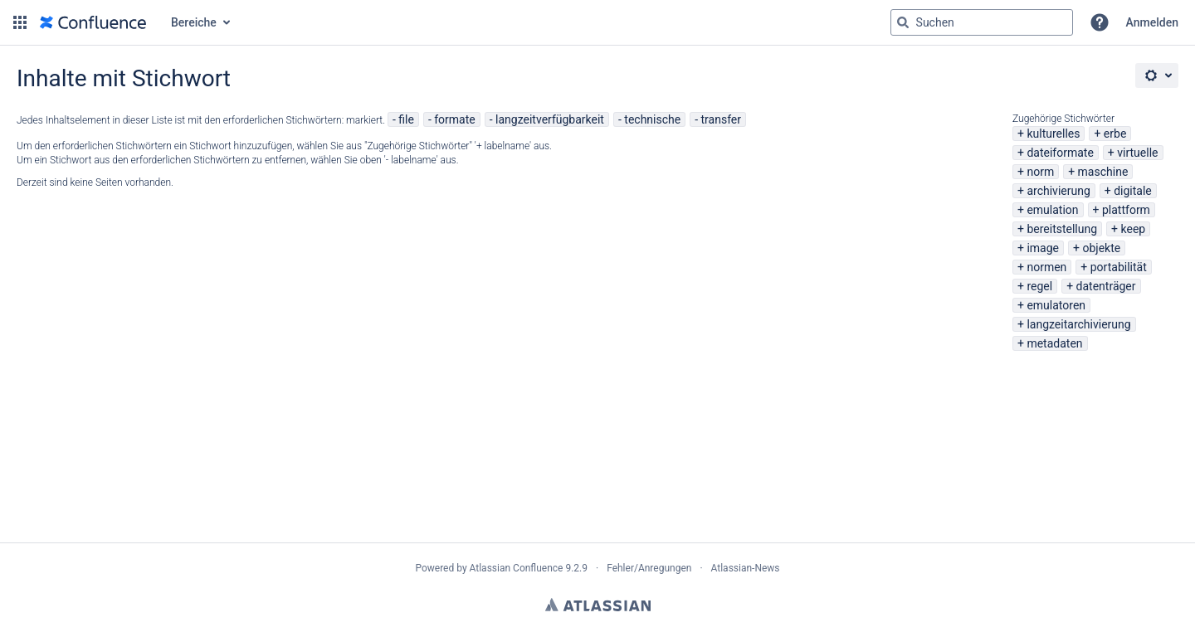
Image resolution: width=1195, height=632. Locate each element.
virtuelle (1137, 152)
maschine (1103, 171)
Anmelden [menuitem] (1152, 22)
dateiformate (1060, 152)
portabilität (1118, 267)
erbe (1115, 133)
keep (1133, 229)
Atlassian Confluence (516, 568)
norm (1040, 171)
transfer (721, 119)
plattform (1126, 209)
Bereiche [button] (194, 22)
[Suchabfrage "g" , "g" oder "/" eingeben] (981, 22)
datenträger (1106, 286)
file (406, 119)
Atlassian (598, 604)
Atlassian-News (745, 568)
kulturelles (1053, 133)
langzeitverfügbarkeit (549, 119)
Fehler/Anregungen (649, 568)
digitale (1133, 190)
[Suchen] (903, 22)
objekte (1101, 248)
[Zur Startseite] (93, 22)
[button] (20, 22)
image (1043, 248)
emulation (1052, 209)
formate (455, 119)
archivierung (1058, 190)
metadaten (1054, 343)
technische (652, 119)
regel (1039, 286)
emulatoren (1056, 305)
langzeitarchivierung (1078, 324)
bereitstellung (1062, 229)
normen (1046, 267)
